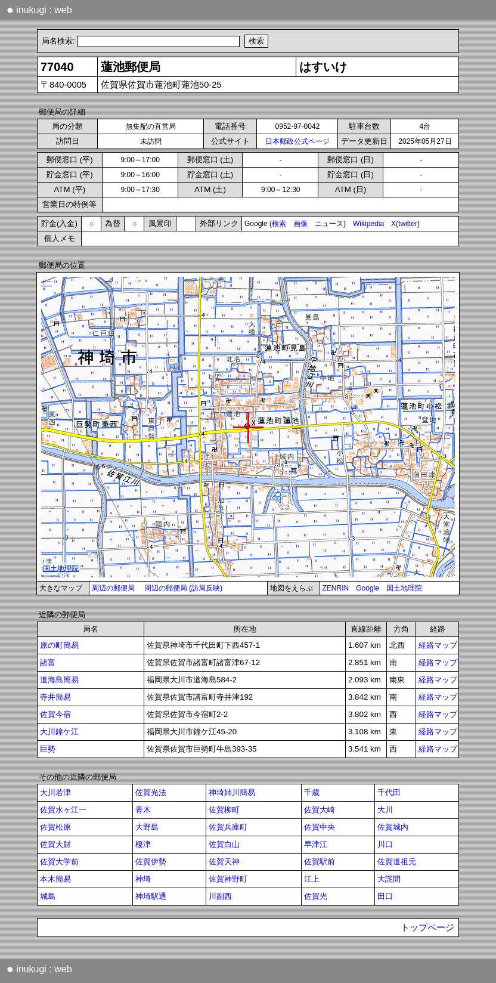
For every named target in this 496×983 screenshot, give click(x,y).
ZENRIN (336, 588)
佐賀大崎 (319, 809)
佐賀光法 (150, 792)
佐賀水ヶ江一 (63, 809)
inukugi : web (39, 9)
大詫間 (389, 878)
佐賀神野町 (228, 878)
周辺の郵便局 (113, 588)
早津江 (315, 844)
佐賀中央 (319, 827)
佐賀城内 (392, 827)
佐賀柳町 (224, 809)
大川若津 (55, 792)
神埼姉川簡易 (232, 792)
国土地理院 (404, 588)
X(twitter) (405, 224)
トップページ (427, 927)
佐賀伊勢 (150, 861)
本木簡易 (55, 878)
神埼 (143, 878)
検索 (279, 224)
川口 (385, 844)
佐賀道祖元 (396, 861)
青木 (143, 809)
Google (367, 588)
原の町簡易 (59, 645)
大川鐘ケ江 (59, 731)
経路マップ (437, 645)
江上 (312, 878)
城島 (47, 896)
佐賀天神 (224, 861)
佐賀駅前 (319, 861)
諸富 (47, 662)
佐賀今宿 (55, 714)
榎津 (143, 844)
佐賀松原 (55, 827)
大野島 (147, 827)
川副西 (220, 896)
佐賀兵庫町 (228, 827)
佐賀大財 (55, 844)
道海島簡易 (59, 679)
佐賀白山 (224, 844)
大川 (385, 809)
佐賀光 (315, 896)
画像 (300, 224)
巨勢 (47, 748)
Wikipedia (368, 224)
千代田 (389, 792)
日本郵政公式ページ (297, 141)
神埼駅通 (150, 896)
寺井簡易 (55, 697)
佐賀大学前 (59, 861)
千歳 (312, 792)
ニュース (329, 224)
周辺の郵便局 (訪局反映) (183, 588)
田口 (385, 896)
